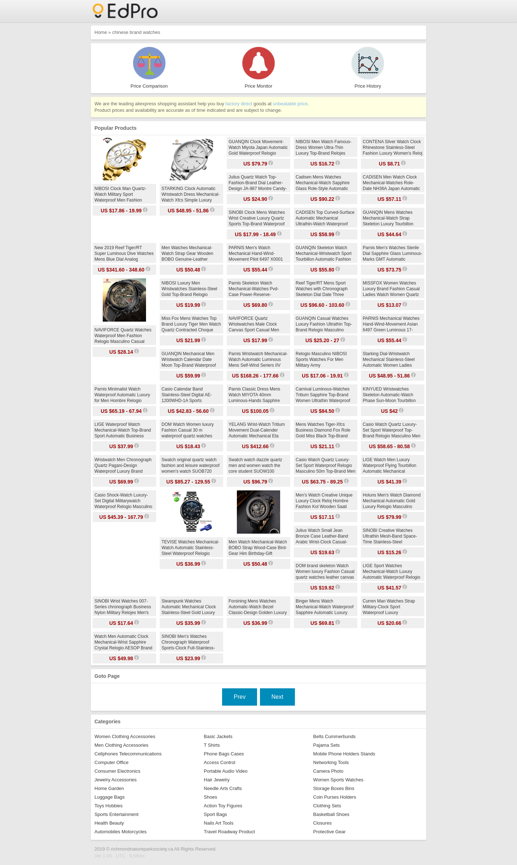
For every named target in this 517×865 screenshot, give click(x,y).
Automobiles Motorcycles (120, 831)
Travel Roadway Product (229, 831)
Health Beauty (109, 823)
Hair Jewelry (217, 779)
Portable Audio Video (225, 771)
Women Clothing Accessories (124, 736)
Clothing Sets (327, 805)
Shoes (210, 797)
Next (277, 697)
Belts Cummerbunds (334, 736)
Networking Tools (331, 762)
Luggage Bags (109, 797)
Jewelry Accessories (115, 779)
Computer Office (111, 762)
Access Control (219, 762)
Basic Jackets (218, 736)
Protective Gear (329, 831)
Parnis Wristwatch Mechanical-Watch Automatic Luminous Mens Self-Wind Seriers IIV (258, 359)
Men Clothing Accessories (121, 745)
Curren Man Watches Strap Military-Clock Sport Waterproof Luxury (389, 607)
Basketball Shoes (331, 814)
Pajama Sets (326, 745)
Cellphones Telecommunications (128, 753)
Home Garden (109, 788)
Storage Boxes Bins (333, 788)
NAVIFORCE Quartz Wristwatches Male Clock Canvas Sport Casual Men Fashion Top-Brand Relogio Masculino (255, 330)
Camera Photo (328, 771)
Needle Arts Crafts (223, 788)
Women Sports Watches (338, 779)
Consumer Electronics (117, 771)
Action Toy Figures (223, 805)
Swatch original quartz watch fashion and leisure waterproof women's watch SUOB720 (191, 465)
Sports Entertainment (116, 814)
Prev (240, 697)
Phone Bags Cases (224, 753)
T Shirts (212, 745)
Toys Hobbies (108, 805)
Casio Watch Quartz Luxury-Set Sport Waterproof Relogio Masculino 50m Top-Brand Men (325, 465)
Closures (322, 823)
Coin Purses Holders (334, 797)
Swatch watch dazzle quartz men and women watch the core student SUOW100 (255, 465)
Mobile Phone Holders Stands (344, 753)
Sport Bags (215, 814)
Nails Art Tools (218, 823)
